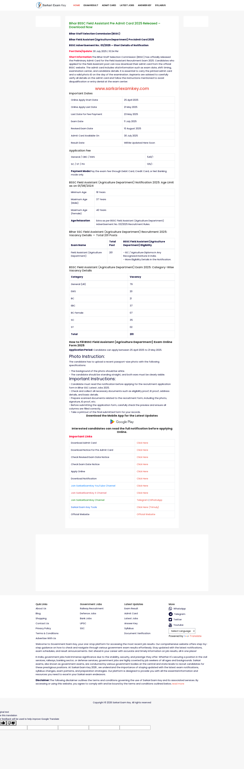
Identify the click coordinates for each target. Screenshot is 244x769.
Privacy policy (43, 628)
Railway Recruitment (92, 608)
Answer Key (144, 5)
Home (76, 5)
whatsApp (177, 609)
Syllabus (160, 5)
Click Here (142, 442)
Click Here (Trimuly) (148, 507)
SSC (82, 628)
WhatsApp (156, 500)
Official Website (146, 514)
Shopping (41, 618)
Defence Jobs (88, 613)
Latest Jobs (127, 5)
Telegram (142, 500)
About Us (41, 608)
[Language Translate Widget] (182, 631)
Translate (193, 636)
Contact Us (42, 623)
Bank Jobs (86, 618)
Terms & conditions (47, 633)
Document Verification (137, 633)
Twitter (175, 620)
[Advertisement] (122, 561)
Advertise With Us (46, 638)
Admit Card (109, 5)
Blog (38, 613)
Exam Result (91, 5)
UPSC (83, 623)
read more (178, 683)
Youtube (176, 625)
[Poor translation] (11, 723)
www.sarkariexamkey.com (122, 88)
